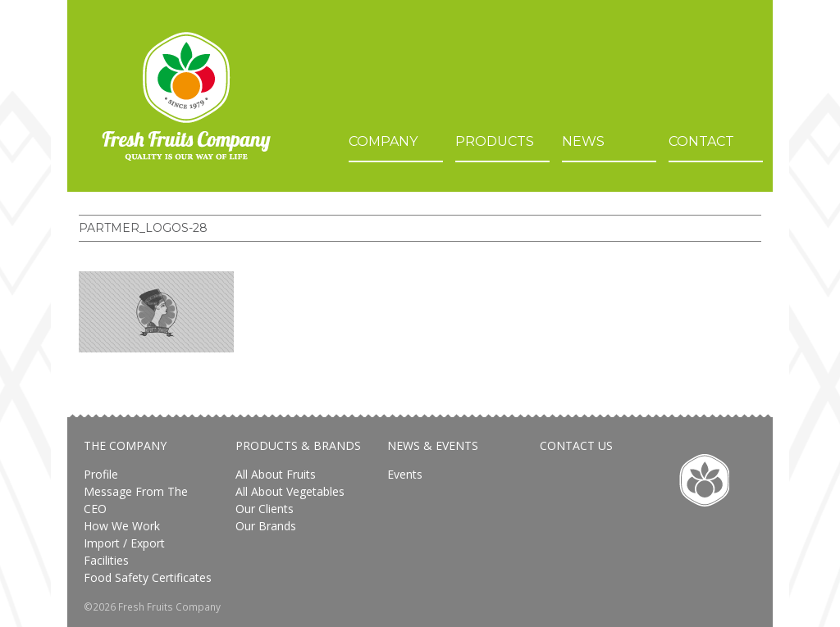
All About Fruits (275, 474)
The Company (125, 445)
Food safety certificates (148, 577)
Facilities (106, 560)
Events (404, 474)
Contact (701, 141)
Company (383, 141)
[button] (156, 311)
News (583, 141)
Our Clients (264, 508)
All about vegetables (290, 491)
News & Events (432, 445)
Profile (101, 474)
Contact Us (576, 445)
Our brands (265, 526)
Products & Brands (298, 445)
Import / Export (124, 543)
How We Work (122, 526)
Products (494, 141)
